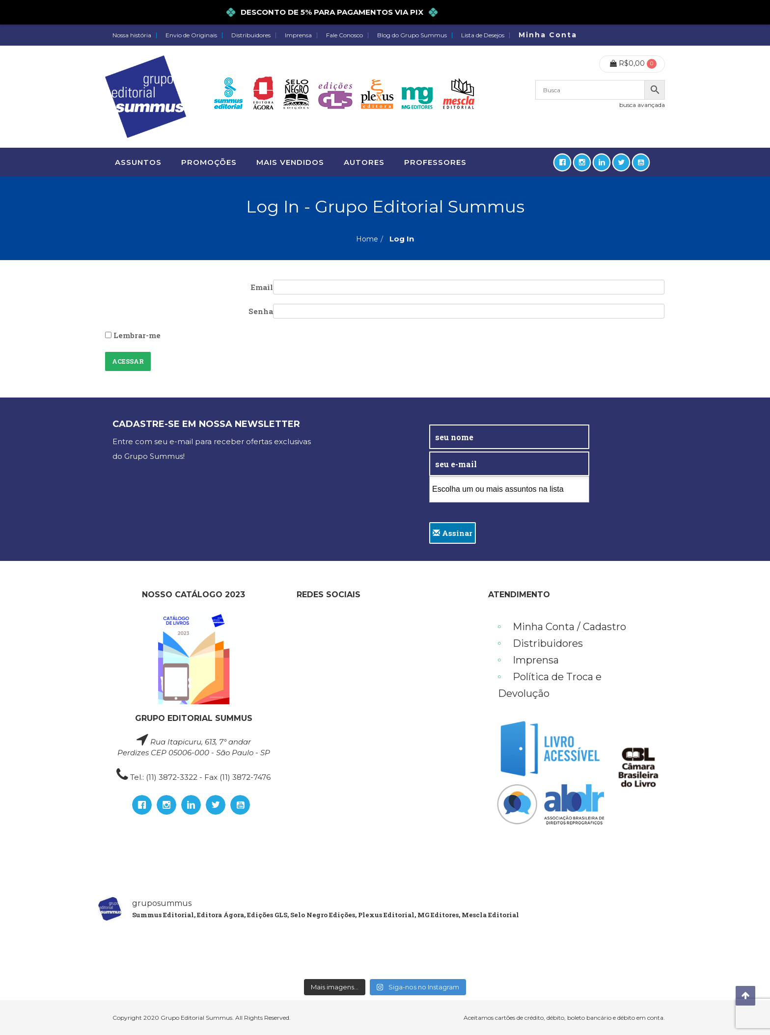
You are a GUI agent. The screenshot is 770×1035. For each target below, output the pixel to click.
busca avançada (642, 104)
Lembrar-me (133, 335)
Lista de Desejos (482, 35)
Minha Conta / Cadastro (569, 627)
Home (367, 239)
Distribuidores (251, 35)
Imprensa (298, 35)
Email (261, 287)
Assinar (452, 533)
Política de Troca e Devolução (550, 685)
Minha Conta (548, 34)
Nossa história (131, 35)
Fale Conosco (344, 35)
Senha (260, 311)
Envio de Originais (191, 35)
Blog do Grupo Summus (412, 35)
